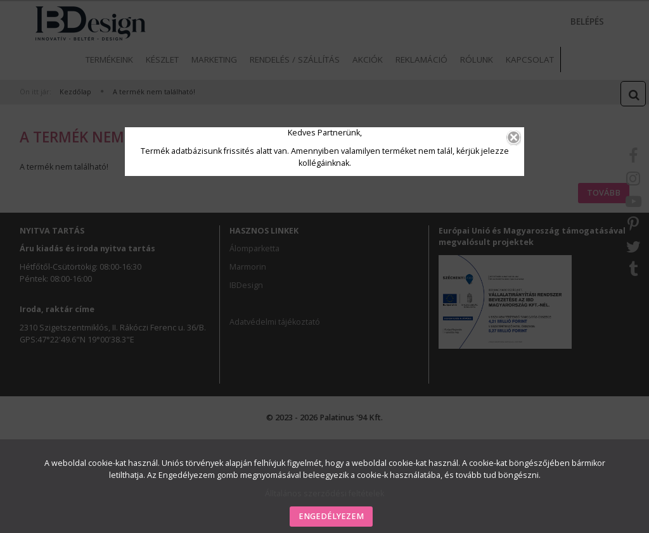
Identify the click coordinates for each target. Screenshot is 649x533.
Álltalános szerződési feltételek (324, 493)
